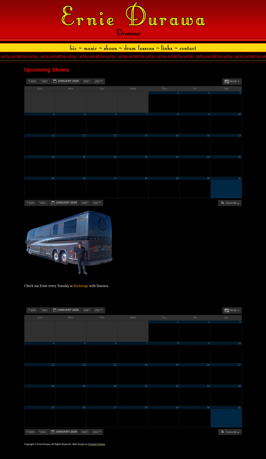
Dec (44, 81)
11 (53, 135)
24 (239, 157)
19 (84, 157)
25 (53, 178)
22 (177, 157)
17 (239, 135)
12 (84, 135)
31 (239, 178)
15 (177, 135)
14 (146, 135)
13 (115, 135)
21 (146, 157)
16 (208, 135)
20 (115, 157)
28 (146, 178)
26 (84, 178)
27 (115, 178)
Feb (87, 81)
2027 (99, 81)
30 (208, 178)
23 (208, 157)
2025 (33, 81)
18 (53, 157)
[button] (229, 203)
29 (177, 178)
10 (239, 114)
